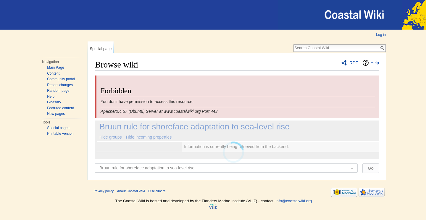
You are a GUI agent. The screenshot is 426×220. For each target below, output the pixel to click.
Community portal (61, 79)
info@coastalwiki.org (294, 201)
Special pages (58, 128)
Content (53, 73)
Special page (101, 48)
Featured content (60, 108)
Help (50, 96)
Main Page (55, 67)
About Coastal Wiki (131, 191)
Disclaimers (156, 191)
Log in (381, 35)
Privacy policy (103, 191)
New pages (56, 114)
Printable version (60, 133)
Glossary (54, 102)
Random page (58, 91)
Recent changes (60, 85)
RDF (354, 62)
